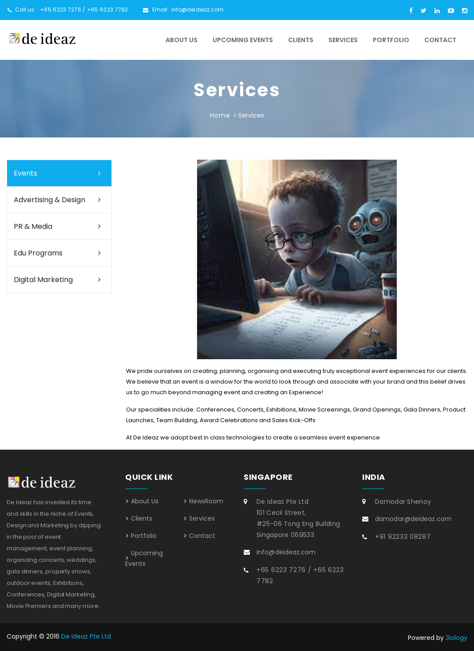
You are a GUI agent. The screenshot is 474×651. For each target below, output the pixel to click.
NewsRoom (206, 501)
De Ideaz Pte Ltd (86, 636)
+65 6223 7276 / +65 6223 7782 (84, 9)
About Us (182, 39)
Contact (440, 39)
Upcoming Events (243, 39)
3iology (456, 637)
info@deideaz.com (197, 9)
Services (343, 39)
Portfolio (391, 39)
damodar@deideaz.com (413, 518)
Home (220, 115)
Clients (300, 39)
